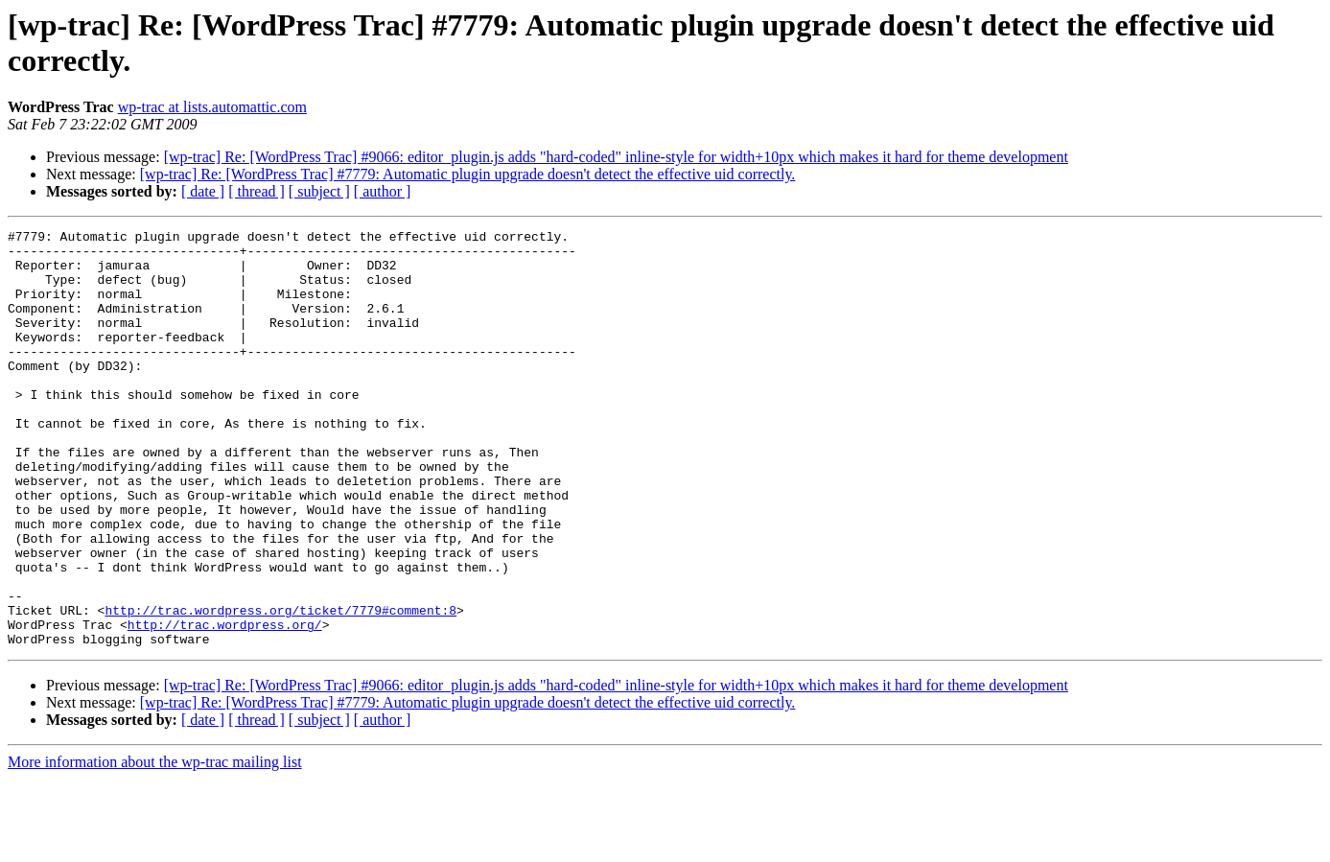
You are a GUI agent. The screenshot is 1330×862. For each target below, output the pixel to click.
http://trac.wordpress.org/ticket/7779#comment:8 (280, 687)
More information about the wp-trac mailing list (155, 845)
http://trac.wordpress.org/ (225, 704)
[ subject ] (319, 191)
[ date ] (202, 191)
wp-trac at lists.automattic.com (212, 107)
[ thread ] (256, 191)
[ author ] (382, 191)
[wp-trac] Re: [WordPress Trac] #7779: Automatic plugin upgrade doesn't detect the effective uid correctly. (468, 174)
